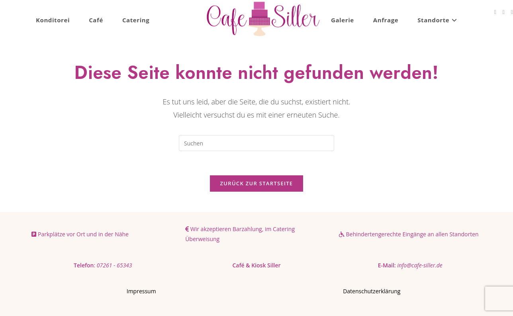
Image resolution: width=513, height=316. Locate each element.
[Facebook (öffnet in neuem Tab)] (495, 12)
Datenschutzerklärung (371, 291)
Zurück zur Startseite (256, 183)
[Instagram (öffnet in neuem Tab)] (503, 12)
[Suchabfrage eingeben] (256, 143)
